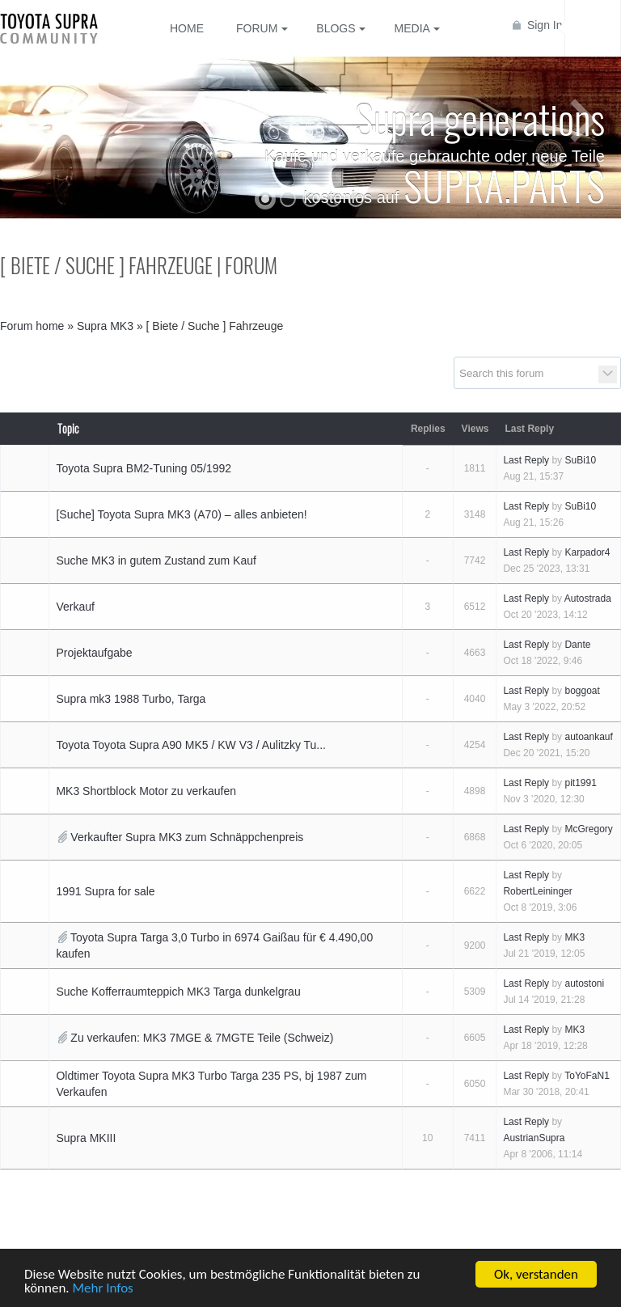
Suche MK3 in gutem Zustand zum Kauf (156, 560)
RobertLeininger (537, 891)
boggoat (581, 690)
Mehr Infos (103, 1288)
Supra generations (480, 117)
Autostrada (587, 598)
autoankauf (588, 736)
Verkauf (75, 606)
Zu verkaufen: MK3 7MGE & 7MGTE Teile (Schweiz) (201, 1037)
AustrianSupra (533, 1138)
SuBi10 (580, 460)
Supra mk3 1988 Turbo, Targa (130, 698)
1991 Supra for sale (105, 891)
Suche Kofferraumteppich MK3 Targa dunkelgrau (178, 991)
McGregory (588, 829)
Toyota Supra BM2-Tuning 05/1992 (143, 468)
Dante (577, 644)
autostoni (584, 983)
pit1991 (580, 783)
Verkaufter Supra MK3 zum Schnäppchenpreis (186, 837)
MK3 (574, 937)
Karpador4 (587, 552)
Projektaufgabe (94, 652)
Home (187, 28)
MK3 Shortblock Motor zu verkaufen (146, 791)
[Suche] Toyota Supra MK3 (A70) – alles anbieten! (181, 514)
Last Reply (526, 460)
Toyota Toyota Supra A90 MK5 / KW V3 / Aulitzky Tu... (191, 744)
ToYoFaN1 (587, 1075)
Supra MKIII (86, 1137)
